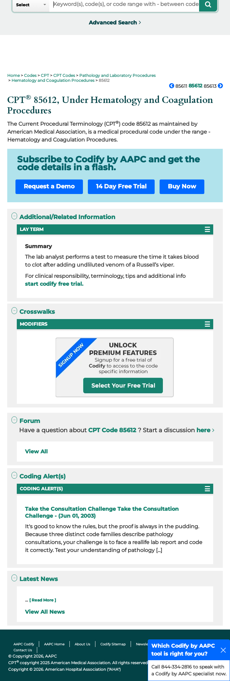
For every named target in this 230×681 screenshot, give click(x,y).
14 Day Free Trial (121, 186)
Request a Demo (49, 186)
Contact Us (22, 650)
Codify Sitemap (113, 644)
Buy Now (182, 186)
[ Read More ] (42, 600)
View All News (45, 612)
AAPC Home (54, 644)
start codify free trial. (54, 284)
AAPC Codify (23, 644)
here (203, 430)
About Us (82, 644)
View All (36, 451)
